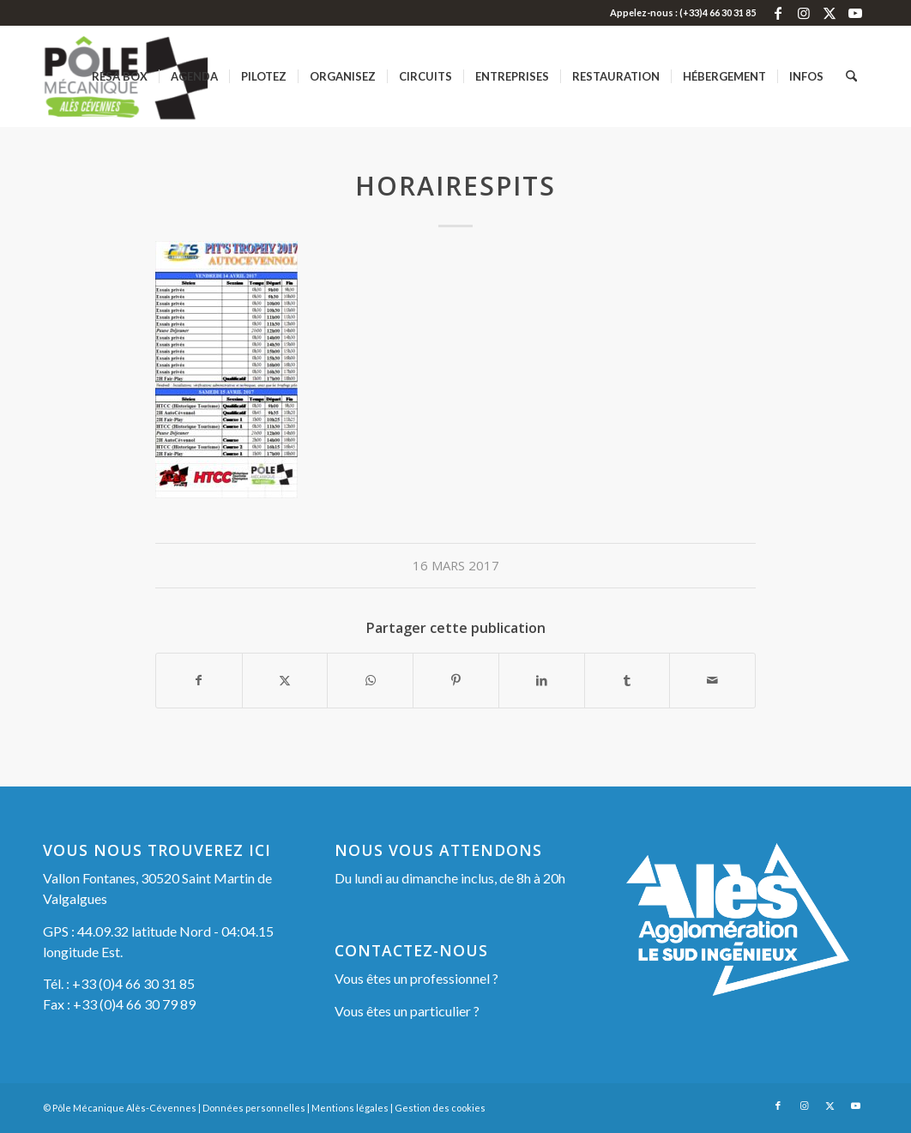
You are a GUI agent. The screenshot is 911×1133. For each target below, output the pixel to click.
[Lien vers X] (829, 13)
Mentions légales (350, 1107)
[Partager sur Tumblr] (627, 680)
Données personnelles (253, 1107)
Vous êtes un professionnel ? (416, 978)
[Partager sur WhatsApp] (370, 680)
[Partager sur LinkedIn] (541, 680)
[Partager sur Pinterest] (455, 680)
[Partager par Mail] (712, 680)
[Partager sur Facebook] (199, 680)
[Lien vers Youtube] (855, 13)
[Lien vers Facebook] (777, 13)
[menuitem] (120, 76)
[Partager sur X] (285, 680)
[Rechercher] (851, 76)
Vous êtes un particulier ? (407, 1011)
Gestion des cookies (440, 1107)
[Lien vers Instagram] (803, 13)
